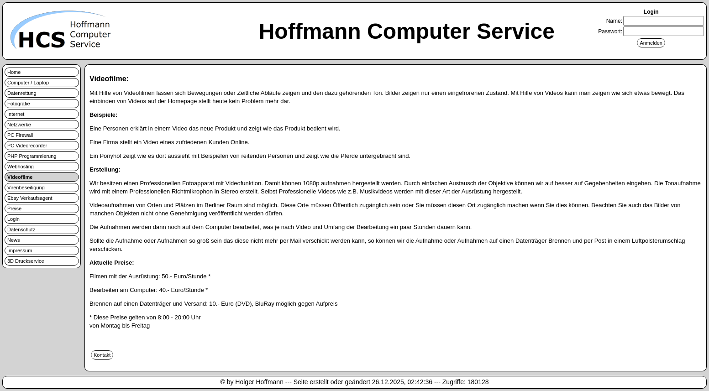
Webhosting (20, 166)
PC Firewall (20, 135)
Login (13, 219)
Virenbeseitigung (26, 187)
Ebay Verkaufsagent (29, 198)
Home (14, 72)
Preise (14, 208)
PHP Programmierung (31, 156)
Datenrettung (22, 93)
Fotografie (18, 103)
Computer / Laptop (28, 82)
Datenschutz (21, 229)
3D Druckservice (25, 261)
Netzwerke (19, 124)
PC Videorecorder (27, 145)
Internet (15, 114)
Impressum (19, 250)
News (13, 240)
